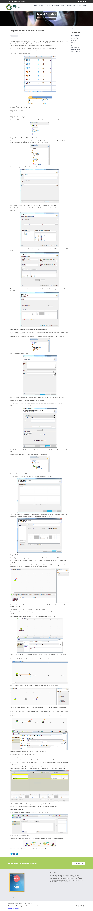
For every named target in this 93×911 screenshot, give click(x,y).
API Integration (75, 47)
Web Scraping (75, 51)
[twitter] (11, 854)
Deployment (75, 44)
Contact (85, 5)
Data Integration (76, 49)
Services (41, 5)
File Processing (14, 35)
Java (73, 46)
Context (74, 37)
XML (73, 42)
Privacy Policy (17, 908)
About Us (47, 5)
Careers (79, 5)
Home (35, 5)
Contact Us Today (78, 863)
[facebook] (14, 854)
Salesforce (74, 38)
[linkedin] (17, 854)
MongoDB (74, 40)
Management (55, 5)
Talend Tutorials (70, 5)
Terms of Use (11, 908)
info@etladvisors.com (20, 1)
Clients (62, 5)
